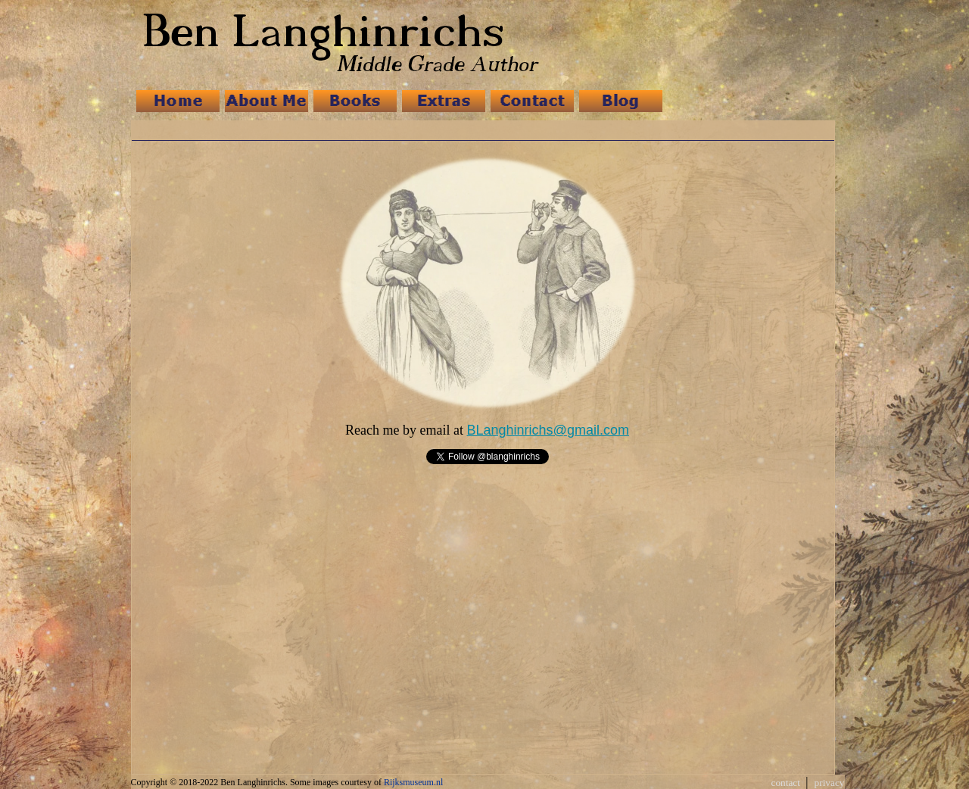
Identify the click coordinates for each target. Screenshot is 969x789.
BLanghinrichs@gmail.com (548, 430)
